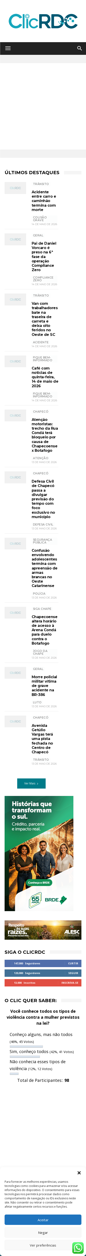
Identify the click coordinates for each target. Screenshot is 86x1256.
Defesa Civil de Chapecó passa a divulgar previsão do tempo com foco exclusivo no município (43, 499)
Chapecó (41, 411)
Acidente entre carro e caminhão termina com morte (44, 201)
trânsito (41, 759)
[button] (79, 1173)
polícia (39, 593)
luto (37, 702)
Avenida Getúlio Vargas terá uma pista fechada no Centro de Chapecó (42, 738)
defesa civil (43, 524)
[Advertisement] (43, 106)
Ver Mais (31, 783)
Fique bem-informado (43, 359)
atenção (41, 458)
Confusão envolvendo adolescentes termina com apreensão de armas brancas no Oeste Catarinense (45, 568)
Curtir (73, 963)
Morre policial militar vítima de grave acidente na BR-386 (44, 686)
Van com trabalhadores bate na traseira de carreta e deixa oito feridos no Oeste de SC (45, 319)
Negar (43, 1232)
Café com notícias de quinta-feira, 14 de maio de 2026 (45, 377)
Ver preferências (43, 1245)
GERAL (38, 235)
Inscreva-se (69, 982)
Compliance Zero (43, 279)
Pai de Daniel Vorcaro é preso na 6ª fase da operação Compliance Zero (44, 256)
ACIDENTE (41, 342)
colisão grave (40, 219)
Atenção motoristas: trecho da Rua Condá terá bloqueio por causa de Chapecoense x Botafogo (45, 435)
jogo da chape (40, 652)
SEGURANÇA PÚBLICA (42, 541)
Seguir (73, 973)
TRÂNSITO (41, 184)
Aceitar (43, 1220)
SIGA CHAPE (42, 608)
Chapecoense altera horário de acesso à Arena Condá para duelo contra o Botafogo (45, 630)
